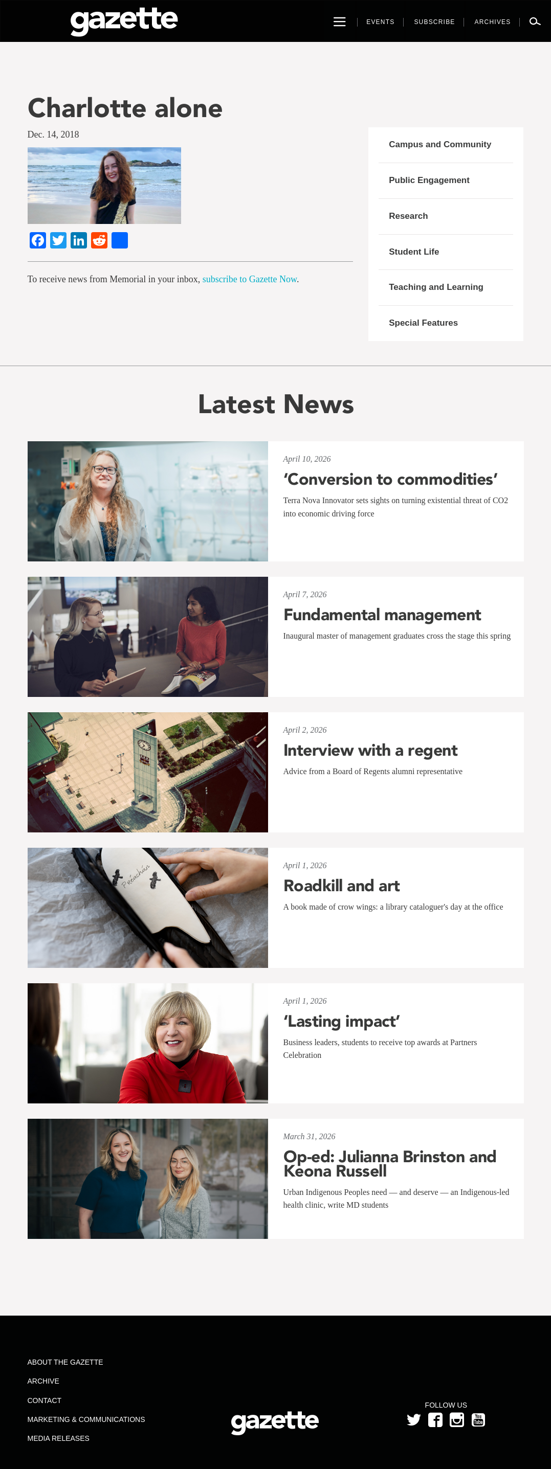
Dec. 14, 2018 (53, 134)
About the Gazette (65, 1362)
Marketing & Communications (86, 1419)
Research (408, 216)
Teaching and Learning (436, 287)
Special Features (423, 323)
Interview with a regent (370, 750)
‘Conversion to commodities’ (390, 479)
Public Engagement (429, 180)
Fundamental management (382, 614)
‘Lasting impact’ (341, 1021)
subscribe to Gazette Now (250, 279)
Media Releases (59, 1438)
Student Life (414, 252)
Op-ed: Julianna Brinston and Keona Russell (390, 1163)
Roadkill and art (341, 885)
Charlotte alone (125, 107)
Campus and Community (440, 144)
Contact (45, 1400)
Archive (43, 1381)
